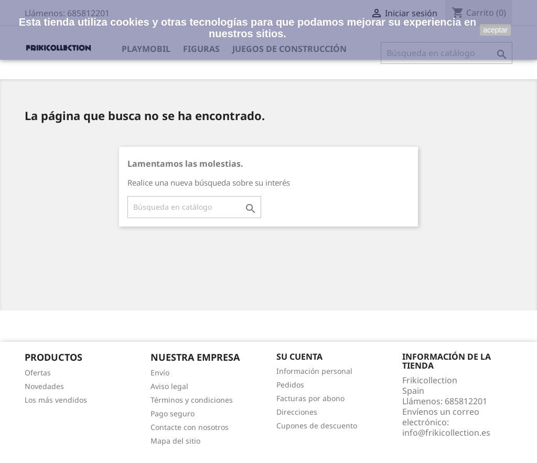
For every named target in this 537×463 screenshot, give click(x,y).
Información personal (314, 371)
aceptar (495, 30)
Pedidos (290, 385)
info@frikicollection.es (446, 432)
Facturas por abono (310, 398)
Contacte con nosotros (190, 427)
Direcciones (296, 412)
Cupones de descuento (316, 425)
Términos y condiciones (192, 400)
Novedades (44, 386)
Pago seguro (173, 413)
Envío (160, 373)
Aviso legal (169, 386)
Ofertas (38, 373)
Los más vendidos (56, 400)
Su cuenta (299, 356)
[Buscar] (194, 207)
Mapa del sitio (175, 441)
